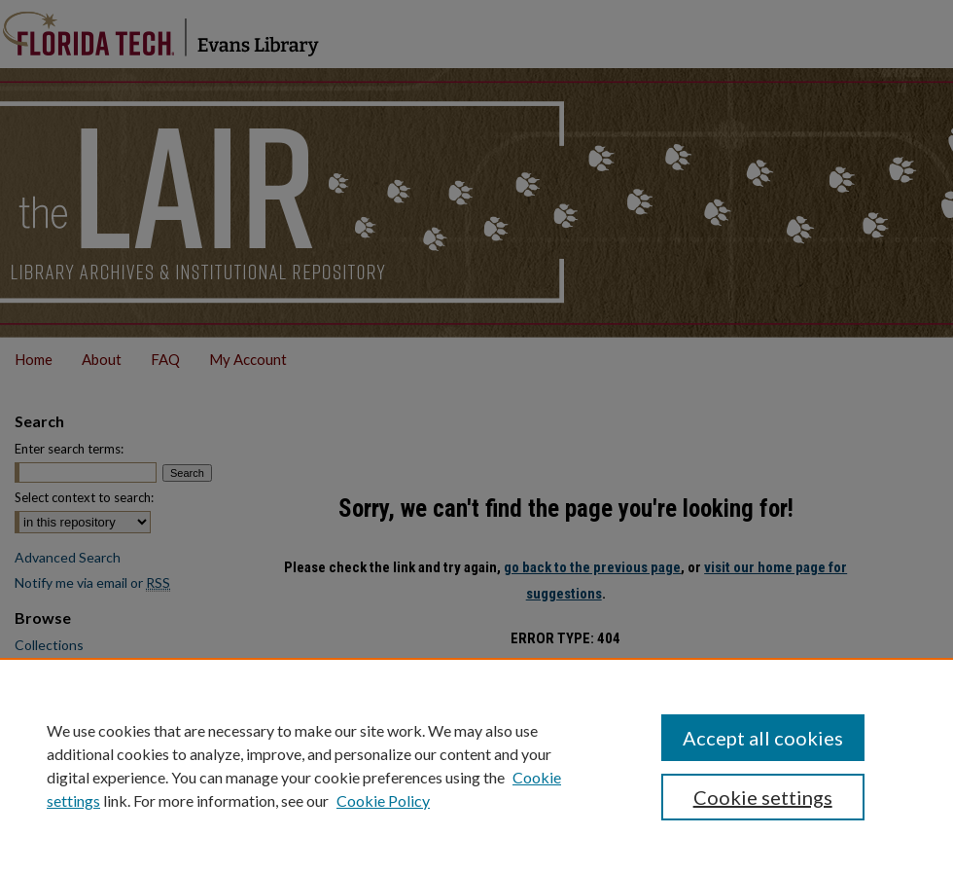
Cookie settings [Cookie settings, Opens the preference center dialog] (762, 797)
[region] (476, 765)
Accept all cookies (763, 737)
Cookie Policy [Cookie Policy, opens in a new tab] (383, 800)
